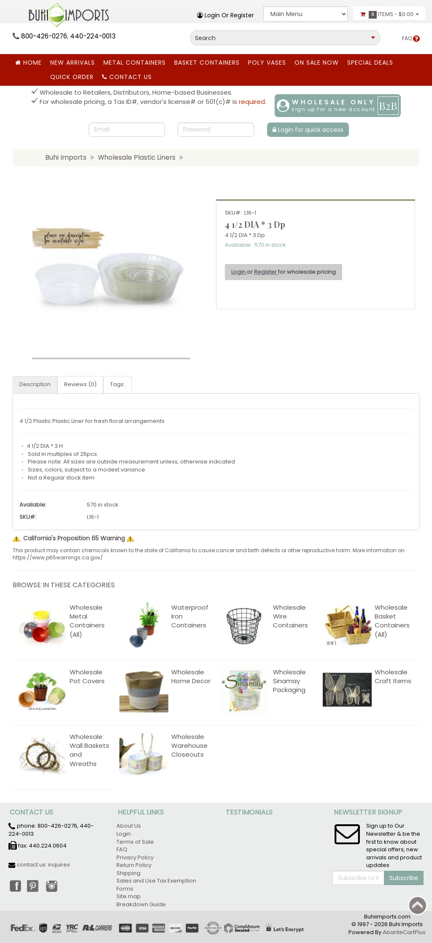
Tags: (117, 384)
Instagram (52, 885)
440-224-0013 (93, 36)
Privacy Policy (135, 857)
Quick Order (72, 77)
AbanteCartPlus (404, 932)
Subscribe (403, 878)
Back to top (417, 905)
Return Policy (133, 865)
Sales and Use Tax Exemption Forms (156, 885)
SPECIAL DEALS (370, 62)
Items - (389, 14)
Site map (128, 896)
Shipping (128, 873)
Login (239, 272)
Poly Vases (267, 62)
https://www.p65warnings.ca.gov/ (58, 557)
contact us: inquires (43, 865)
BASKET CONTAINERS (207, 62)
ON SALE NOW (316, 62)
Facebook (14, 885)
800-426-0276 (44, 36)
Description (35, 384)
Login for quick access (308, 129)
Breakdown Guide (141, 904)
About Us (128, 826)
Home (28, 62)
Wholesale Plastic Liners (137, 157)
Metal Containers (134, 62)
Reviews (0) (80, 384)
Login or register (225, 15)
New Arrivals (72, 62)
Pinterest (33, 885)
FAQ (410, 38)
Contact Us (127, 77)
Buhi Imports (65, 157)
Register (266, 272)
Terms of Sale (135, 842)
